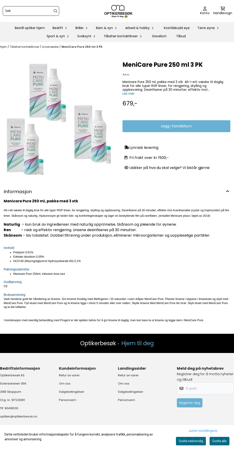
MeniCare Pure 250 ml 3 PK (82, 47)
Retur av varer (69, 375)
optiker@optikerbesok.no (18, 416)
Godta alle (219, 441)
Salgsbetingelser (71, 392)
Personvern (67, 400)
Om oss (64, 383)
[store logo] (118, 11)
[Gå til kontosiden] (204, 11)
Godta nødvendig (191, 441)
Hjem (4, 47)
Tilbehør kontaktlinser (25, 47)
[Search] (55, 11)
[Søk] (31, 11)
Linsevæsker (50, 47)
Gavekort (159, 36)
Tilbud (181, 36)
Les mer (128, 94)
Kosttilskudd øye (177, 28)
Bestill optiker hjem (30, 28)
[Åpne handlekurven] (222, 11)
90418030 (11, 408)
